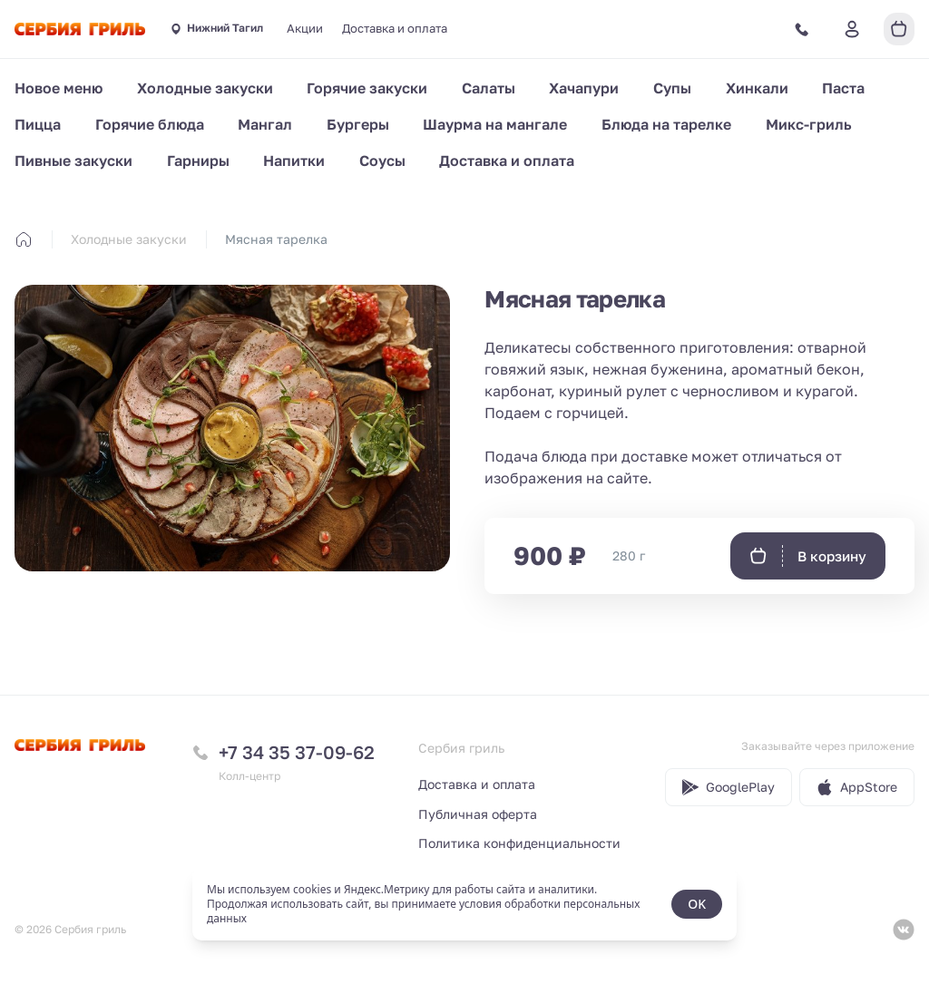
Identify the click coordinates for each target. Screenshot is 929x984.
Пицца (38, 124)
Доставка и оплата (394, 28)
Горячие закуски (367, 88)
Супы (672, 88)
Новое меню (59, 88)
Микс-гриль (809, 124)
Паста (843, 88)
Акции (305, 28)
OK (697, 903)
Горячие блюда (149, 124)
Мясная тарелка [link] (276, 239)
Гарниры (198, 160)
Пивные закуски (73, 160)
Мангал (265, 124)
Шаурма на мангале (495, 124)
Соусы (382, 160)
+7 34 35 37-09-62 (297, 752)
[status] (464, 904)
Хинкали (757, 88)
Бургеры (358, 124)
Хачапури (584, 88)
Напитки (294, 160)
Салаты (488, 88)
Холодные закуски (205, 88)
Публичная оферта (477, 814)
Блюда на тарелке (666, 124)
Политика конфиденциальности (519, 843)
